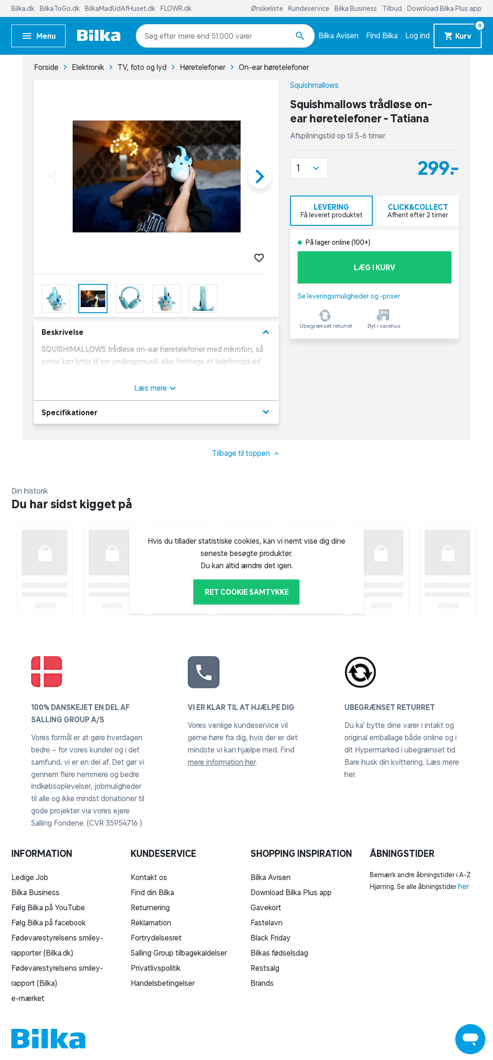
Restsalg (265, 968)
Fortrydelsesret (156, 937)
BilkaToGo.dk (60, 8)
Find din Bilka (152, 892)
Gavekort (266, 907)
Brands (262, 983)
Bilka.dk (23, 8)
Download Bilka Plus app (444, 8)
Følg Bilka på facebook (48, 922)
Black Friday (271, 937)
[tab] (331, 211)
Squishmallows (314, 85)
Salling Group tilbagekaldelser (179, 953)
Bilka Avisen (338, 35)
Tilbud (392, 8)
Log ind (417, 35)
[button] (309, 168)
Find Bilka (382, 35)
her (463, 886)
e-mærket (27, 998)
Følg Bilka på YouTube (48, 907)
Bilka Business (356, 8)
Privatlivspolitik (156, 968)
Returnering (150, 907)
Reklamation (151, 922)
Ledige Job (29, 877)
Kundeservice (309, 8)
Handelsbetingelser (163, 983)
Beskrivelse (156, 332)
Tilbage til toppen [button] (246, 453)
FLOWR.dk (176, 8)
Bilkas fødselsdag (279, 953)
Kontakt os (149, 877)
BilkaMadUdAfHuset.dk (121, 8)
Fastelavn (267, 922)
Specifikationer (156, 412)
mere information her (222, 762)
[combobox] (161, 36)
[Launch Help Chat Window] (470, 1039)
